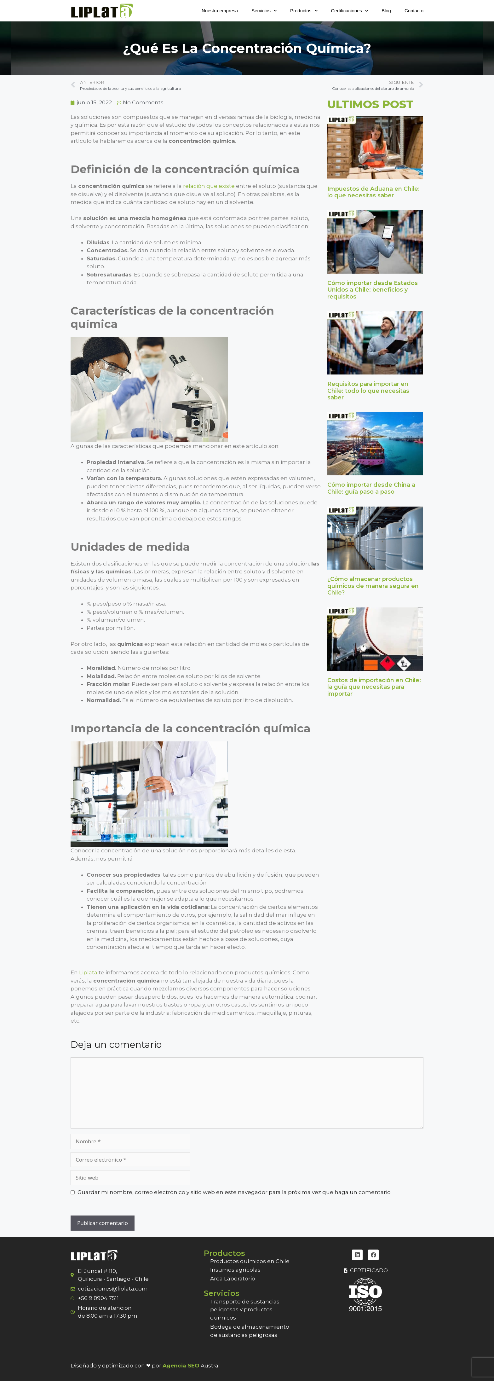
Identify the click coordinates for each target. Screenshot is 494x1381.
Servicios (264, 11)
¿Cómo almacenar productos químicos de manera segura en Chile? (373, 586)
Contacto (414, 10)
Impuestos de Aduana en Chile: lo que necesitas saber (373, 192)
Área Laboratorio (232, 1278)
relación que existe (208, 186)
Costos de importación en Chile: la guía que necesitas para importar (374, 687)
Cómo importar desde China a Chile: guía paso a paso (371, 488)
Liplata (88, 972)
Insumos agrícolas (235, 1270)
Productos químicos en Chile (250, 1261)
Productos (304, 11)
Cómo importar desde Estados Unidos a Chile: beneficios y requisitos (372, 290)
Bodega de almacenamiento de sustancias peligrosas (249, 1331)
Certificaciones (349, 11)
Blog (386, 10)
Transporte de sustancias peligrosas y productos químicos (244, 1309)
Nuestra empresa (220, 10)
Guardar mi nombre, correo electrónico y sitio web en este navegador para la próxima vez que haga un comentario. (235, 1192)
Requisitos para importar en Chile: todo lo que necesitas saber (368, 390)
